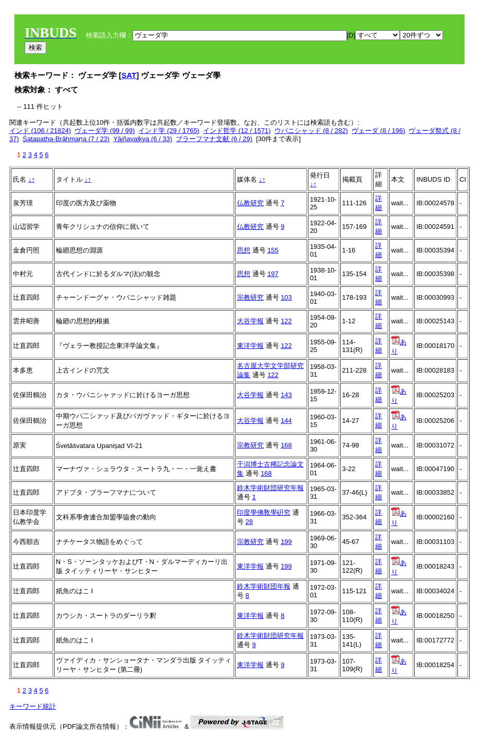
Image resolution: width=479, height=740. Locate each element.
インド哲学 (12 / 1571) (237, 130)
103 (286, 297)
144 (286, 420)
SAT (128, 75)
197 (273, 274)
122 (286, 321)
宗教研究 (250, 297)
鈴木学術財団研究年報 (270, 488)
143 (286, 395)
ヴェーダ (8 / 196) (378, 130)
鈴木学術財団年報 (263, 586)
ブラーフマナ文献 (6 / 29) (214, 139)
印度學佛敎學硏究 (263, 512)
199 (286, 542)
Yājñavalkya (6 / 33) (142, 139)
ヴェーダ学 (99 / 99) (105, 130)
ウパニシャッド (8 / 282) (311, 130)
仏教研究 (250, 203)
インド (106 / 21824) (40, 130)
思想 (243, 250)
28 (249, 521)
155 (273, 250)
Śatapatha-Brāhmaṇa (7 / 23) (66, 139)
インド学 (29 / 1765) (168, 130)
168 (286, 445)
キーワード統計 (32, 706)
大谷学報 (250, 321)
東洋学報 (250, 345)
